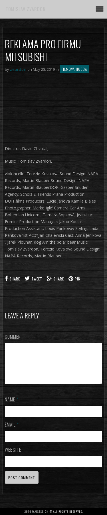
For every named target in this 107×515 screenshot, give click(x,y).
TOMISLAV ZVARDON (26, 9)
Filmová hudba (74, 69)
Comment (14, 336)
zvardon (18, 69)
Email (12, 431)
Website (13, 456)
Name (11, 406)
